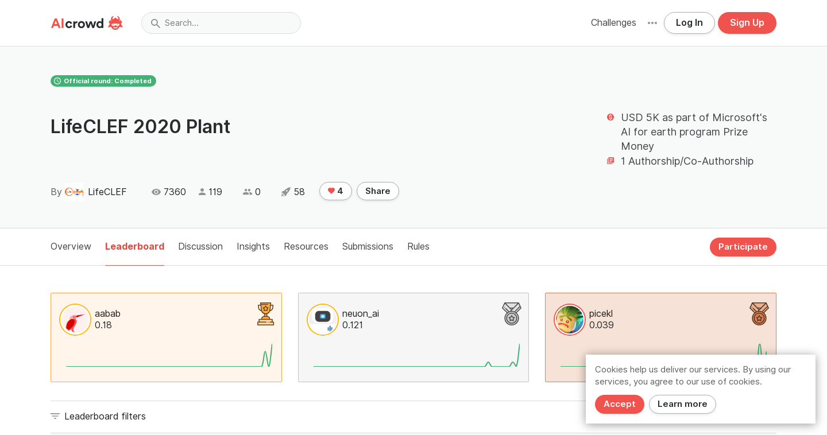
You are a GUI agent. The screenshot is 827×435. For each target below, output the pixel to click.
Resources (306, 246)
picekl (601, 313)
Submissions (367, 246)
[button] (652, 23)
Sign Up (747, 22)
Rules (418, 246)
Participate (743, 247)
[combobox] (221, 23)
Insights (253, 246)
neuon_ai (360, 313)
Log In (689, 22)
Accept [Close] (620, 404)
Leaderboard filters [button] (105, 416)
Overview (71, 246)
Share (378, 191)
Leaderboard (134, 246)
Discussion (200, 246)
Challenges (613, 22)
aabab (108, 313)
